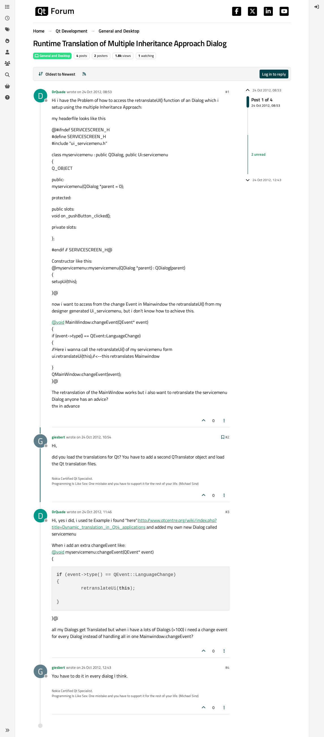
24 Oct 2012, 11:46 (97, 512)
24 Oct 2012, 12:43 (96, 667)
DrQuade (59, 92)
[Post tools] (224, 420)
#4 (227, 667)
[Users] (7, 52)
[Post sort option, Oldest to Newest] (57, 74)
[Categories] (7, 6)
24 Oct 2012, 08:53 (97, 92)
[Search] (7, 74)
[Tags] (7, 29)
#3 (227, 512)
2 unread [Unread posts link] (258, 154)
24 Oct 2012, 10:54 (96, 437)
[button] (7, 730)
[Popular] (7, 40)
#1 (227, 92)
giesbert (58, 437)
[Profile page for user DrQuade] (40, 95)
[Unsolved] (7, 97)
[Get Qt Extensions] (7, 86)
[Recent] (7, 18)
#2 (227, 437)
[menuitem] (317, 6)
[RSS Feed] (84, 74)
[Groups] (7, 63)
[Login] (317, 6)
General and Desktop (52, 55)
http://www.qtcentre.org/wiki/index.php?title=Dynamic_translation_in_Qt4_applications (134, 523)
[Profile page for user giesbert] (40, 441)
